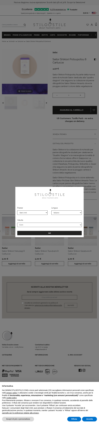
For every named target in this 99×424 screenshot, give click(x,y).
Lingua (54, 208)
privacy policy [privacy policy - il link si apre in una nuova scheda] (11, 393)
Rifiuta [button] (74, 419)
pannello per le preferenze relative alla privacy (20, 413)
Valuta (20, 220)
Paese (20, 208)
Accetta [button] (89, 419)
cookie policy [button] (11, 398)
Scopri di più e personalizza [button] (18, 419)
